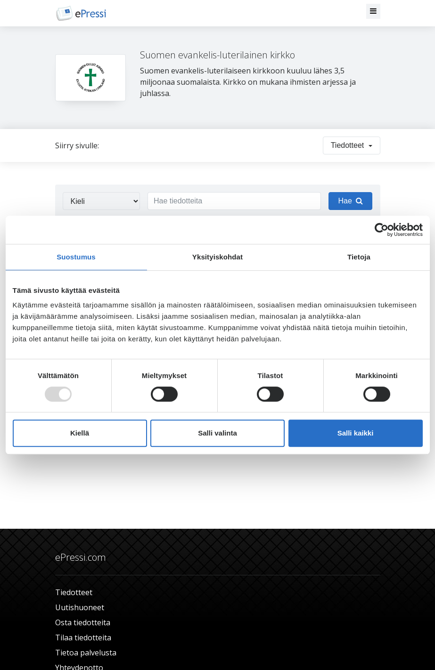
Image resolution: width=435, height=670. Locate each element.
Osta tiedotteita (82, 622)
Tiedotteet (73, 592)
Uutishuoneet (79, 607)
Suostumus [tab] (76, 257)
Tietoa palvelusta (85, 652)
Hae (350, 201)
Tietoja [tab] (358, 257)
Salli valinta (217, 433)
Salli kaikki (355, 433)
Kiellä (79, 433)
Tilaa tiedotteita (83, 637)
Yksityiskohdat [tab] (217, 257)
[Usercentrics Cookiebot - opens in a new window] (381, 230)
